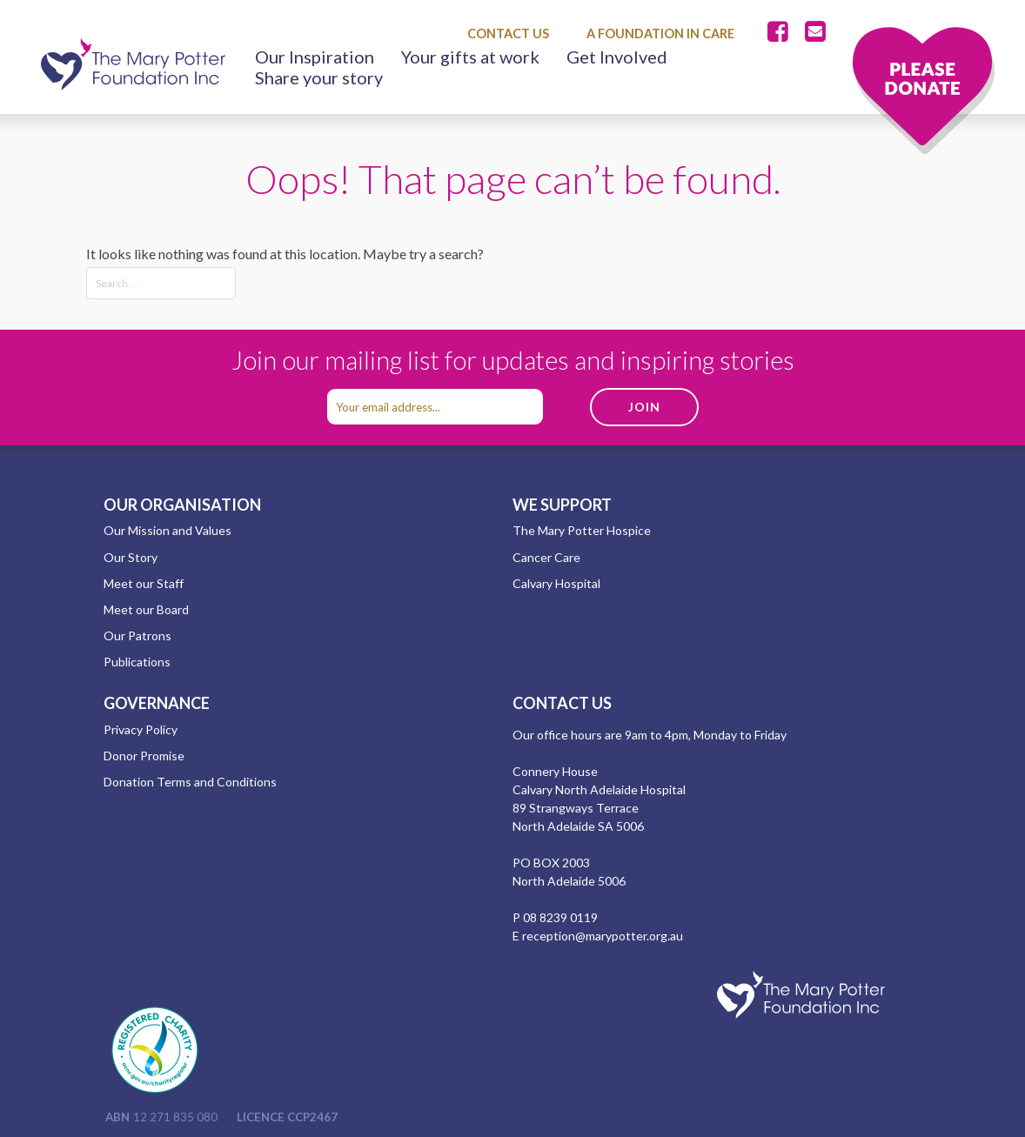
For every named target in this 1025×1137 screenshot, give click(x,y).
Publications (137, 661)
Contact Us (508, 33)
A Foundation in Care (660, 33)
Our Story (130, 557)
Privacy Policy (141, 729)
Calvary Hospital (556, 583)
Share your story (319, 77)
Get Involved (616, 56)
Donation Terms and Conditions (190, 781)
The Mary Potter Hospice (581, 530)
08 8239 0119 (560, 917)
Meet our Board (146, 609)
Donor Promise (144, 755)
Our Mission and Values (167, 530)
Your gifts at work (470, 56)
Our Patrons (137, 635)
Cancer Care (546, 557)
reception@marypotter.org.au (602, 935)
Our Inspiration (314, 56)
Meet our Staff (144, 583)
